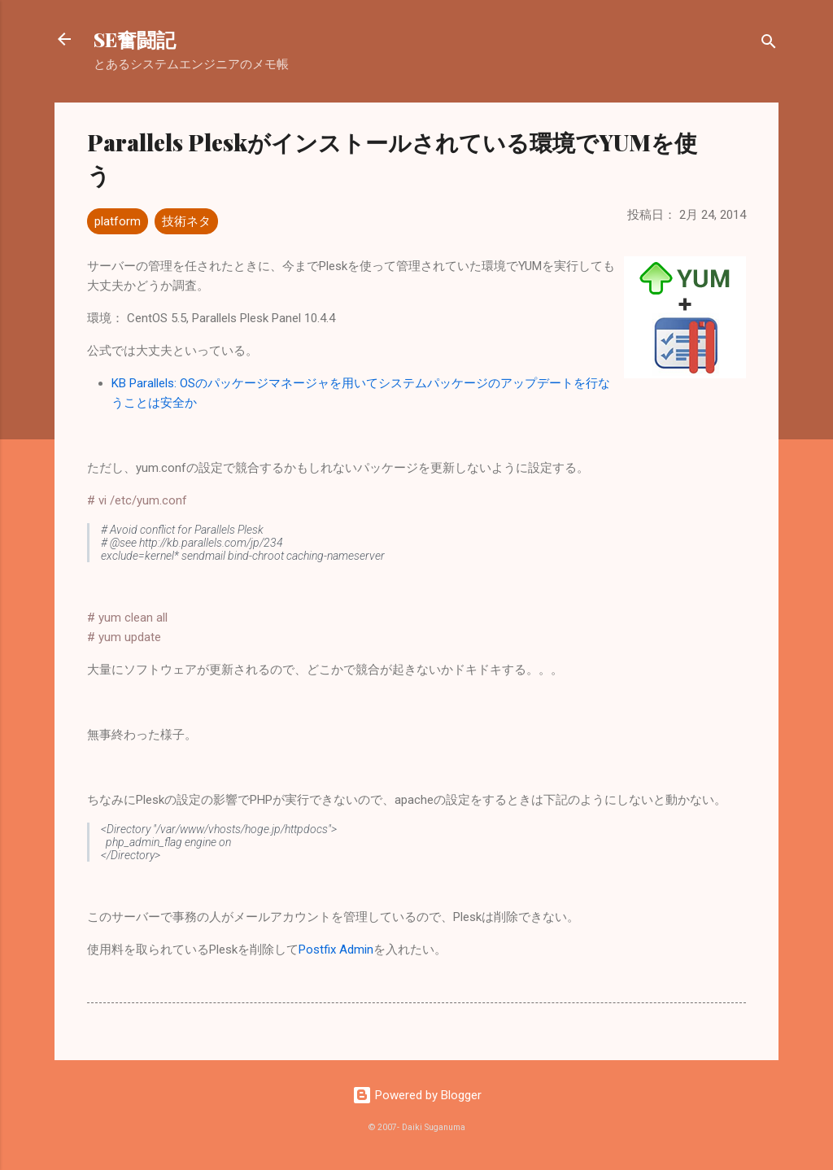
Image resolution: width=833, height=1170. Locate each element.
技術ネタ (186, 221)
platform (117, 221)
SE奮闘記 (135, 39)
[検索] (768, 44)
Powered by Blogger (417, 1095)
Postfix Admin (336, 949)
